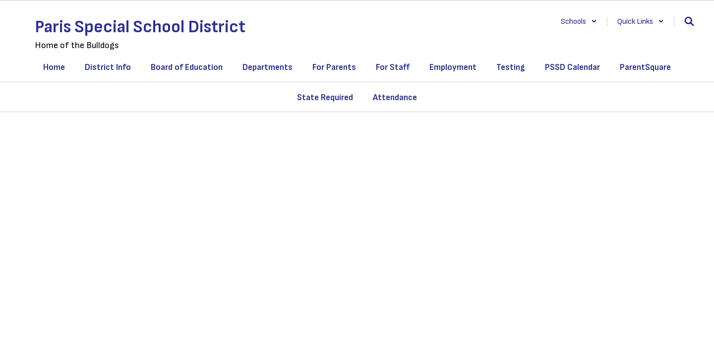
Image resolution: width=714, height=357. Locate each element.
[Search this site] (689, 21)
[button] (579, 21)
